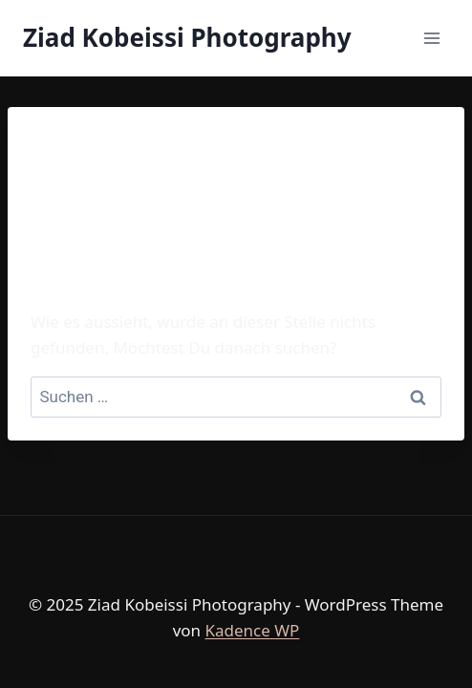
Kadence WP (251, 630)
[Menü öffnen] (431, 38)
